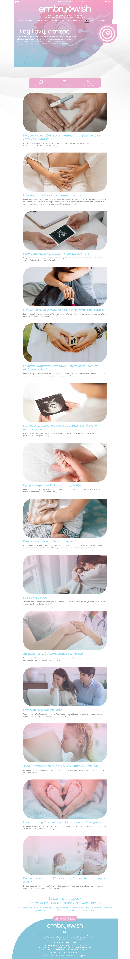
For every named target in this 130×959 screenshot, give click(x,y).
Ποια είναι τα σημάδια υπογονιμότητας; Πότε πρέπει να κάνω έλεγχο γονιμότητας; (61, 137)
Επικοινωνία (89, 83)
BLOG (86, 21)
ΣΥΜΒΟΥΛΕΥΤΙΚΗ (42, 21)
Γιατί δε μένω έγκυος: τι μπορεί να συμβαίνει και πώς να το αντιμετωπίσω (60, 427)
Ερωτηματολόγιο (65, 83)
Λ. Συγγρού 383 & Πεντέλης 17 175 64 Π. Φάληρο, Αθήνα (72, 947)
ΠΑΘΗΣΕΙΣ (65, 21)
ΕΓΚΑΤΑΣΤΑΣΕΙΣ (77, 21)
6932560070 (72, 2)
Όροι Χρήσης (56, 952)
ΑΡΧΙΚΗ (21, 21)
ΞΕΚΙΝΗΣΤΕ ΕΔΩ (65, 918)
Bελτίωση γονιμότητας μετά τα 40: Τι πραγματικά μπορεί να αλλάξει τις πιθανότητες (60, 367)
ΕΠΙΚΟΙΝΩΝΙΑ (100, 21)
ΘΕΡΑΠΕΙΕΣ (55, 21)
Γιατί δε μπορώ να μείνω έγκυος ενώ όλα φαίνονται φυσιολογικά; (63, 310)
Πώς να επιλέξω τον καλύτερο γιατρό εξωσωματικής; (56, 253)
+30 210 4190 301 (50, 949)
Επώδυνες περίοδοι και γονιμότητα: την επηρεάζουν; (56, 195)
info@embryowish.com (86, 2)
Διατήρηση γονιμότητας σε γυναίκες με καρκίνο (53, 653)
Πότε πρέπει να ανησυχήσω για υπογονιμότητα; (53, 541)
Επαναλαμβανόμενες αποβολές (42, 710)
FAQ (91, 21)
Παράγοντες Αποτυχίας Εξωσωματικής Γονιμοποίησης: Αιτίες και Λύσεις (64, 880)
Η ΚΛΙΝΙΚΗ (29, 21)
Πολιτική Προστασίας (69, 952)
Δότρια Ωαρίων (41, 83)
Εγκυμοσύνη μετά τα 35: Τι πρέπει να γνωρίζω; (52, 485)
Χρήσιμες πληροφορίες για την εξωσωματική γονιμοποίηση (60, 766)
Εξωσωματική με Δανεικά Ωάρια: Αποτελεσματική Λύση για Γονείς (64, 822)
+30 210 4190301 (62, 2)
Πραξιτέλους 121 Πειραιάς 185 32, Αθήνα (72, 945)
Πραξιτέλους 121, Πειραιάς (45, 2)
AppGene (83, 956)
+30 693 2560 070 (63, 949)
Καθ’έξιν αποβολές (35, 597)
